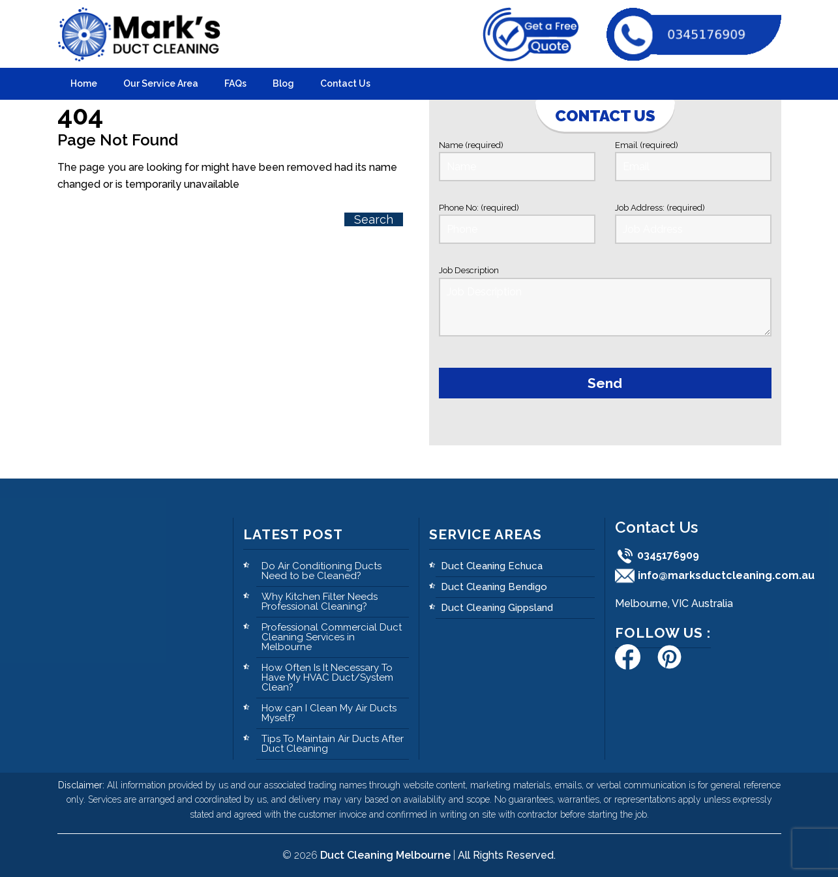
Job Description (605, 303)
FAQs (235, 83)
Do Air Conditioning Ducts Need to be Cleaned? (322, 571)
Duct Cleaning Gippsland (497, 608)
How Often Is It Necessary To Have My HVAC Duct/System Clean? (327, 677)
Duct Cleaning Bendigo (494, 587)
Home (83, 83)
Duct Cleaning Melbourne (385, 855)
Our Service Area (160, 83)
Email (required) (693, 160)
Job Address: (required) (693, 223)
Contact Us (345, 83)
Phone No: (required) (517, 223)
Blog (283, 83)
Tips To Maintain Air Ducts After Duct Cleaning (333, 743)
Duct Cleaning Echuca (492, 566)
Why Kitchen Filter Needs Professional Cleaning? (320, 601)
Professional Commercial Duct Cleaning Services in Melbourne (332, 637)
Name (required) (517, 160)
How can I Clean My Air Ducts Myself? (329, 713)
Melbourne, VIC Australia (674, 603)
